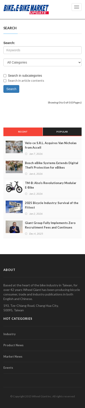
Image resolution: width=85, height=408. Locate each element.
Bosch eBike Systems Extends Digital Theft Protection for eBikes (51, 165)
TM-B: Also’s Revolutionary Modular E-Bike (50, 185)
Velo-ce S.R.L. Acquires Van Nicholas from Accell (51, 145)
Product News (13, 345)
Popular (62, 131)
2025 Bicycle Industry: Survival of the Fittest (51, 205)
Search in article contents (23, 80)
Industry (9, 334)
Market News (12, 356)
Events (8, 367)
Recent (23, 131)
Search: (9, 43)
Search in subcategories (22, 75)
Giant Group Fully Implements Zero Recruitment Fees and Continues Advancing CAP (50, 227)
